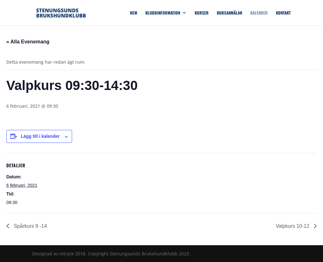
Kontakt (283, 13)
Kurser (202, 13)
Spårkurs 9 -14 (29, 226)
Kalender (259, 13)
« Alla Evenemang (27, 41)
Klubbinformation (162, 13)
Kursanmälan (229, 13)
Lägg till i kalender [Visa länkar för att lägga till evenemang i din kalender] (40, 136)
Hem (133, 13)
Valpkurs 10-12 (293, 226)
